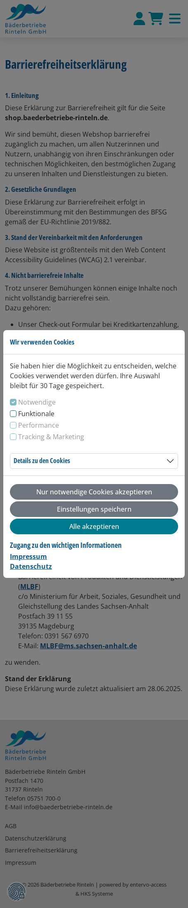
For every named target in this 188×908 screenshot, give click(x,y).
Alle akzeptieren (94, 526)
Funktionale (36, 413)
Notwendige (37, 402)
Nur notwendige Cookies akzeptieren (94, 491)
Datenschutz (31, 566)
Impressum (28, 556)
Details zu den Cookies (42, 460)
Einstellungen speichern (94, 509)
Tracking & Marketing (51, 436)
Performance (38, 425)
